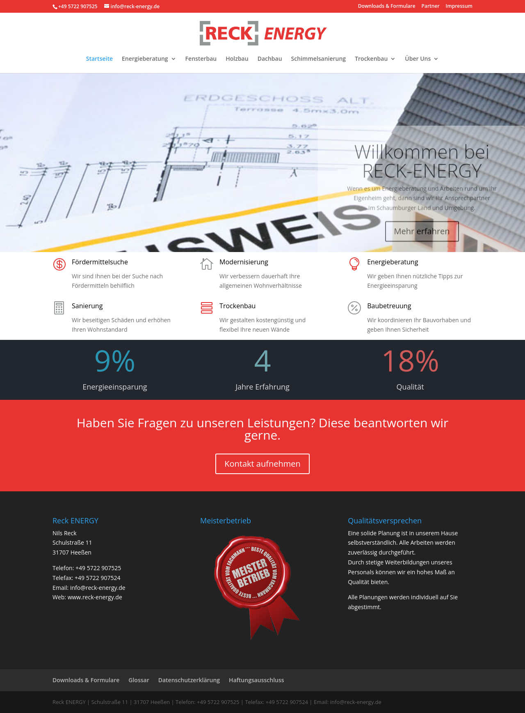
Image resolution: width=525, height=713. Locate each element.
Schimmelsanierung (318, 59)
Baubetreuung (389, 305)
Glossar (138, 680)
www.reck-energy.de (95, 597)
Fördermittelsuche (100, 261)
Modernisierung (243, 261)
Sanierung (87, 305)
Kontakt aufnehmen (262, 463)
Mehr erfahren (422, 237)
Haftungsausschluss (256, 680)
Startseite (99, 59)
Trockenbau (371, 59)
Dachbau (270, 59)
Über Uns (418, 59)
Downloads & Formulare (386, 6)
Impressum (459, 6)
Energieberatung (145, 59)
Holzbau (237, 59)
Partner (431, 6)
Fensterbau (201, 59)
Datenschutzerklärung (189, 680)
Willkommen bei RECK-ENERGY (422, 167)
